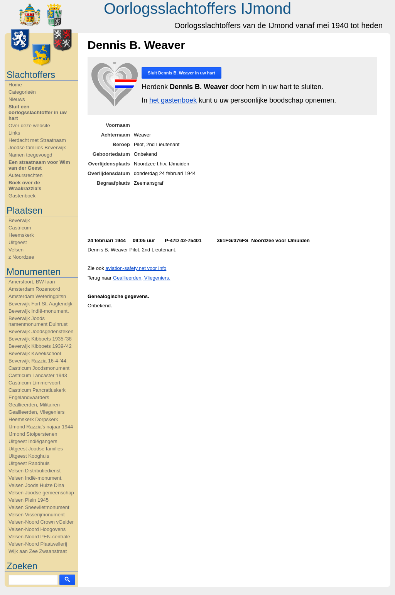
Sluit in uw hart (181, 73)
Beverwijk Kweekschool (34, 353)
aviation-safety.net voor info (135, 268)
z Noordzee (21, 257)
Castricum (19, 228)
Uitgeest (17, 242)
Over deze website (29, 125)
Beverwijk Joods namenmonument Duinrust (38, 321)
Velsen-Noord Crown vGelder (41, 522)
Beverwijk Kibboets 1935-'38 (40, 339)
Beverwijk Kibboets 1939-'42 (40, 346)
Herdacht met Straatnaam (37, 140)
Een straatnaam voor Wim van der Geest (39, 165)
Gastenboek (21, 196)
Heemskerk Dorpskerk (33, 419)
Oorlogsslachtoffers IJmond (197, 8)
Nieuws (16, 99)
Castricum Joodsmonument (38, 368)
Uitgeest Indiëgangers (32, 441)
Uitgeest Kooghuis (28, 456)
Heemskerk (21, 235)
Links (14, 133)
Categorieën (22, 92)
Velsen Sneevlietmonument (38, 507)
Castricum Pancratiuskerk (37, 390)
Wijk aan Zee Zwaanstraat (37, 551)
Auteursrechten (25, 175)
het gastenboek (173, 100)
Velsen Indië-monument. (35, 478)
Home (15, 85)
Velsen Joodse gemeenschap (41, 493)
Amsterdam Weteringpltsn (37, 296)
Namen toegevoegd (30, 155)
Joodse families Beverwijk (37, 147)
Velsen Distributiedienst (34, 471)
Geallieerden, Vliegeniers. (141, 278)
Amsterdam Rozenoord (34, 289)
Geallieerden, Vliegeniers (36, 412)
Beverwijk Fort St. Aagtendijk (40, 304)
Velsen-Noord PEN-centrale (39, 536)
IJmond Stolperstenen (32, 434)
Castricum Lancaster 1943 (37, 375)
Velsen (16, 250)
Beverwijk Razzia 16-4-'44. (38, 361)
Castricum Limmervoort (34, 383)
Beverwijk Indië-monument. (38, 311)
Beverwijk (19, 220)
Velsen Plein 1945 (28, 500)
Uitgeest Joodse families (35, 449)
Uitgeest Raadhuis (28, 463)
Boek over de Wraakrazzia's (24, 185)
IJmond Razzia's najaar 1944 (40, 427)
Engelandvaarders (28, 397)
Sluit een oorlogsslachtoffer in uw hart (37, 112)
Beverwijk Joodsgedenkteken (40, 331)
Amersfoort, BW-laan (31, 282)
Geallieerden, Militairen (34, 405)
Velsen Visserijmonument (36, 514)
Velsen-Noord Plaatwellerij (37, 544)
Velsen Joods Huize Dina (36, 485)
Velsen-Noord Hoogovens (37, 529)
